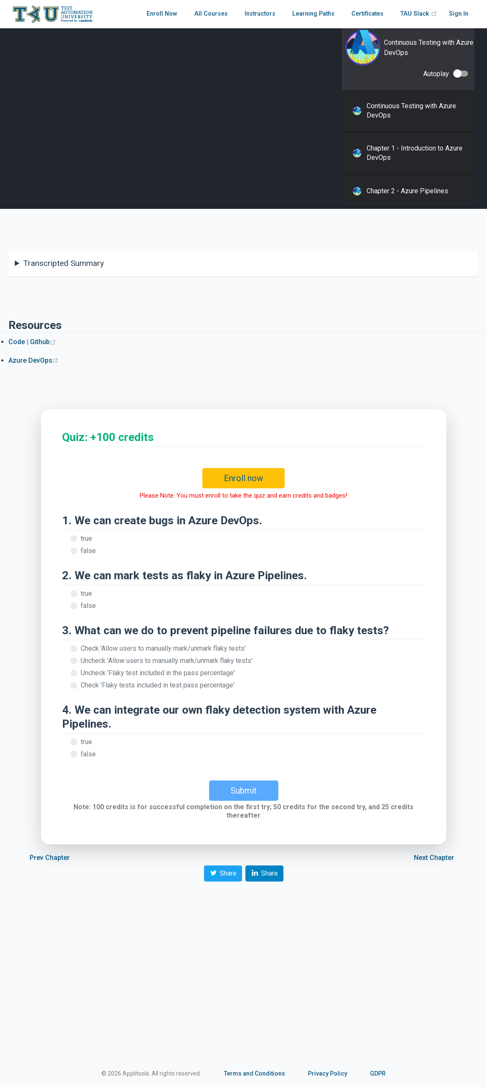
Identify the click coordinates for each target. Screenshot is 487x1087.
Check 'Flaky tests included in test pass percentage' (157, 685)
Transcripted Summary (63, 263)
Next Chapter (434, 858)
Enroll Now (162, 13)
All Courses (211, 13)
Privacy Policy (327, 1073)
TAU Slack (418, 13)
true (86, 538)
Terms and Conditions (254, 1073)
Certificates (367, 13)
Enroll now (243, 478)
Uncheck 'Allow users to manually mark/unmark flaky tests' (167, 661)
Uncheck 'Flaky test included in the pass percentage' (158, 673)
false (88, 551)
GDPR (378, 1073)
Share (223, 873)
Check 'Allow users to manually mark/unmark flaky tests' (163, 648)
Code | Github (32, 342)
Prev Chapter (50, 858)
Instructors (260, 13)
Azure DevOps (33, 360)
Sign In (458, 13)
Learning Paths (313, 13)
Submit (244, 791)
